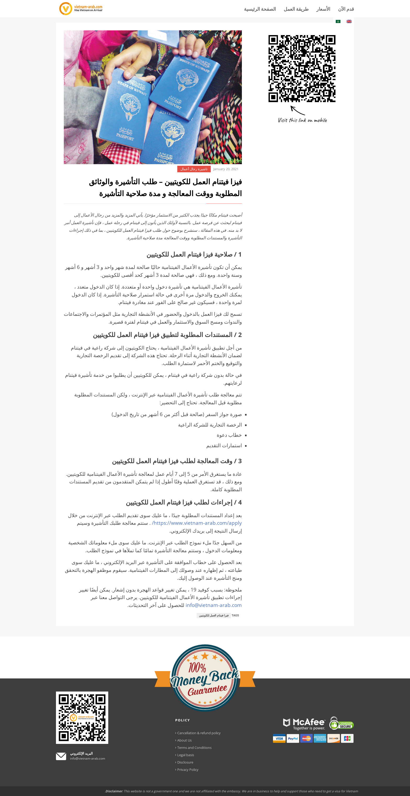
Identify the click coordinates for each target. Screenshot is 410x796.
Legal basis (185, 755)
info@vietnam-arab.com (214, 605)
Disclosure (185, 762)
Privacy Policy (187, 769)
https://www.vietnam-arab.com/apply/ (197, 522)
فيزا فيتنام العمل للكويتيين (214, 615)
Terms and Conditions (194, 747)
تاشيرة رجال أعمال (193, 169)
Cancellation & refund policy (199, 733)
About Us (184, 740)
